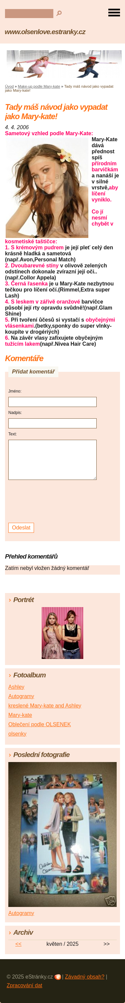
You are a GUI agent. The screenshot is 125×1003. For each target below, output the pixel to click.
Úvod (9, 86)
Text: (12, 434)
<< (18, 944)
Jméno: (14, 391)
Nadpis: (15, 412)
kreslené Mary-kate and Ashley (44, 705)
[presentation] (53, 501)
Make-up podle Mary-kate (39, 86)
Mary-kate (20, 715)
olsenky (17, 734)
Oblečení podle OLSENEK (39, 724)
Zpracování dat (24, 985)
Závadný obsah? (84, 977)
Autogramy (21, 696)
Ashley (16, 687)
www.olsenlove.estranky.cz (45, 31)
